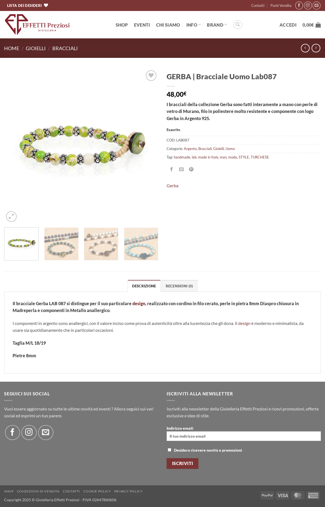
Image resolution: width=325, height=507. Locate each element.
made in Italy (208, 157)
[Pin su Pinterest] (191, 169)
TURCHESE (260, 157)
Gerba (172, 185)
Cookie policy (97, 491)
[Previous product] (316, 48)
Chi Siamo (168, 24)
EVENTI (142, 24)
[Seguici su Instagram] (308, 5)
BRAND (217, 24)
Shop (122, 24)
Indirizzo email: (244, 433)
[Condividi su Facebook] (171, 169)
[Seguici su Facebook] (299, 5)
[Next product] (305, 48)
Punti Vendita (281, 5)
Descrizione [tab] (144, 286)
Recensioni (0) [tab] (179, 286)
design (244, 323)
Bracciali (65, 48)
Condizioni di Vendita (38, 491)
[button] (288, 25)
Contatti (257, 5)
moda (232, 157)
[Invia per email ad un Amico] (181, 169)
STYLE (244, 157)
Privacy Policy (128, 491)
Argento (190, 148)
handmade (182, 157)
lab (194, 157)
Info (193, 24)
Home (11, 48)
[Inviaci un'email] (316, 5)
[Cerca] (237, 24)
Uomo (230, 148)
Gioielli (36, 48)
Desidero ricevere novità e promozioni (205, 450)
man (223, 157)
